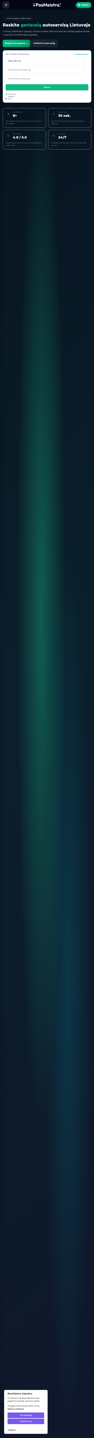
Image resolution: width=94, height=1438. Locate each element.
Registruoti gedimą (16, 43)
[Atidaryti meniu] (6, 5)
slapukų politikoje (16, 1409)
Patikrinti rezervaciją (44, 43)
